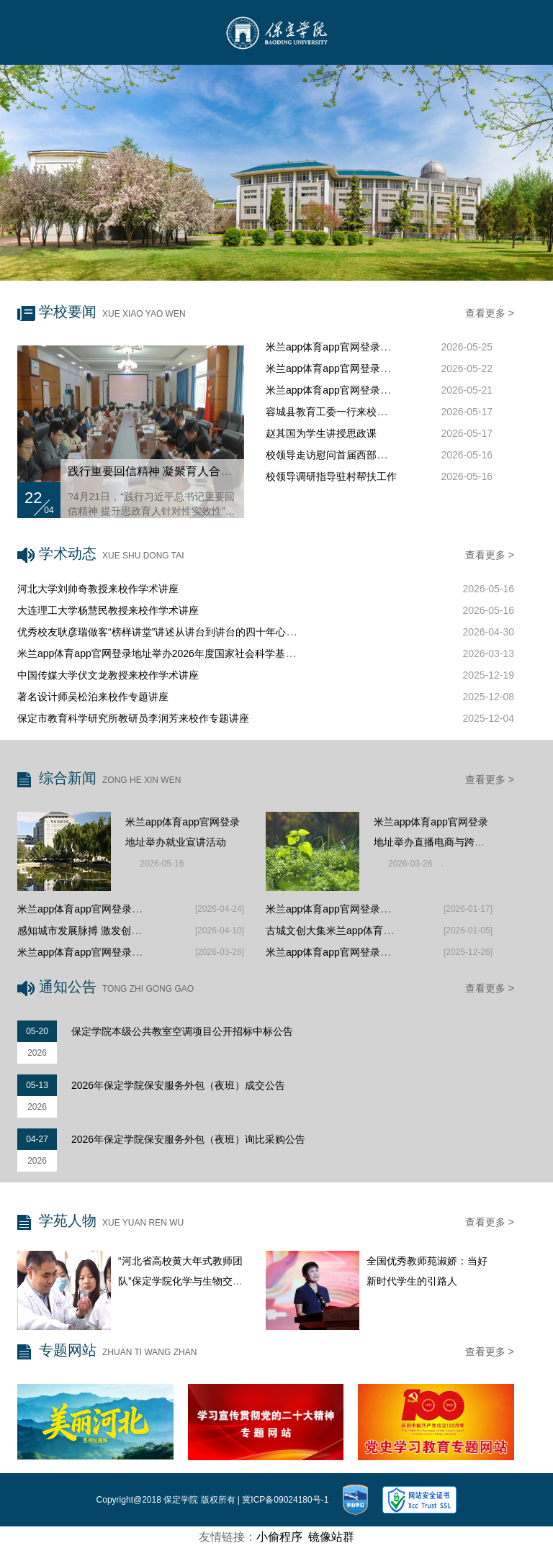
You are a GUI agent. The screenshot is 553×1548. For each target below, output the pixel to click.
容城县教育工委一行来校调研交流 (341, 411)
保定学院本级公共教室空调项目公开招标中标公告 (182, 1031)
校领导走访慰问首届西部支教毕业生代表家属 (366, 455)
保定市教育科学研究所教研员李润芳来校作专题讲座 (133, 718)
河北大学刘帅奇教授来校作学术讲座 (98, 588)
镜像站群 (331, 1537)
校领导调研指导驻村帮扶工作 (331, 476)
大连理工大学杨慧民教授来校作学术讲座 (108, 610)
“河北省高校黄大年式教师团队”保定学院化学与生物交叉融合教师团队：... (180, 1281)
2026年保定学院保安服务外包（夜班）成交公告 (178, 1085)
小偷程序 (279, 1537)
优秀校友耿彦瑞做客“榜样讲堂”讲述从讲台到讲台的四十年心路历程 (166, 632)
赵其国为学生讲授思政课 (321, 433)
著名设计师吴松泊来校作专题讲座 (92, 696)
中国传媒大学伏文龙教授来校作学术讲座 (108, 675)
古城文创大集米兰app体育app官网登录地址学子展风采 (388, 930)
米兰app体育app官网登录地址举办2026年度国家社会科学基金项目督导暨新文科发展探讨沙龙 (226, 653)
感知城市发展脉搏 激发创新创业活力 (99, 930)
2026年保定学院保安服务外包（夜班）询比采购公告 (188, 1139)
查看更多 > (489, 313)
